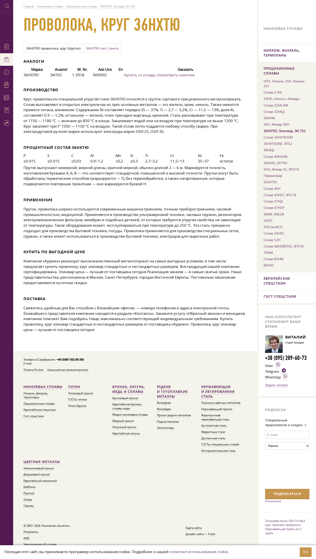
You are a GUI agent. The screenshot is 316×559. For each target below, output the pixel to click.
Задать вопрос (276, 385)
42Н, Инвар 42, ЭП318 (281, 169)
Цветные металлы (41, 461)
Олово (27, 500)
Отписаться (273, 501)
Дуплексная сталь (213, 438)
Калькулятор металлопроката (67, 370)
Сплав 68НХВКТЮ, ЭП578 (284, 246)
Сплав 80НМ (274, 259)
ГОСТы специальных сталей (220, 444)
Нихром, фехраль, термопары (35, 395)
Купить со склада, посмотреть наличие (159, 74)
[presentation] (283, 468)
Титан (74, 387)
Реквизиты (30, 532)
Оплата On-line (33, 370)
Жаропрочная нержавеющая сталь (215, 417)
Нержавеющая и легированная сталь (218, 392)
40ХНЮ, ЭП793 (275, 163)
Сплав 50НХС (274, 233)
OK (305, 552)
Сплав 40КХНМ (275, 156)
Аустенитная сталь (213, 425)
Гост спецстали (33, 416)
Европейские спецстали (39, 410)
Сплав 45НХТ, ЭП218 (280, 195)
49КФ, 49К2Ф (274, 214)
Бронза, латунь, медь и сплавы (128, 389)
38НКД (269, 150)
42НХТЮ (270, 182)
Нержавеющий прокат (216, 409)
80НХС (269, 265)
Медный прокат (123, 421)
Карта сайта (194, 528)
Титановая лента (276, 521)
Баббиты (29, 487)
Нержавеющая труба (279, 529)
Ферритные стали (213, 432)
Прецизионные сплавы (39, 404)
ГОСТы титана (77, 399)
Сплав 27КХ (273, 92)
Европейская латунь (126, 433)
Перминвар (273, 175)
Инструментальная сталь (218, 451)
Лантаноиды (165, 428)
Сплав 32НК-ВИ (276, 105)
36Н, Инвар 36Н (276, 124)
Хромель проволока (286, 525)
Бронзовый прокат (125, 398)
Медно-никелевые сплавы (130, 415)
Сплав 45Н (272, 188)
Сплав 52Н (272, 240)
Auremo (6, 25)
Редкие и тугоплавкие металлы (172, 392)
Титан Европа (77, 406)
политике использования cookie (198, 551)
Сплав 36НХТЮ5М (278, 137)
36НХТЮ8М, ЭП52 (278, 143)
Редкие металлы (168, 422)
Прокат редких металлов (174, 415)
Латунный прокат (124, 427)
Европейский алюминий (40, 481)
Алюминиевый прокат (38, 468)
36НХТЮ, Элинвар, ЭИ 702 (285, 131)
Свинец (28, 506)
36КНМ (269, 118)
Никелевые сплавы (43, 387)
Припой (28, 493)
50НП (268, 220)
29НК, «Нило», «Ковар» (282, 98)
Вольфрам (164, 403)
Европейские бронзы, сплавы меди (127, 406)
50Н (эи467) (273, 227)
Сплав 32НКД (274, 111)
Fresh (211, 534)
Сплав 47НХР (274, 207)
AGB (26, 538)
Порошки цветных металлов (220, 403)
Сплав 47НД (273, 201)
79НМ (268, 252)
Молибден (164, 409)
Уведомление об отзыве (39, 544)
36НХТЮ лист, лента (102, 48)
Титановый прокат (80, 393)
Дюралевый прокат (36, 474)
